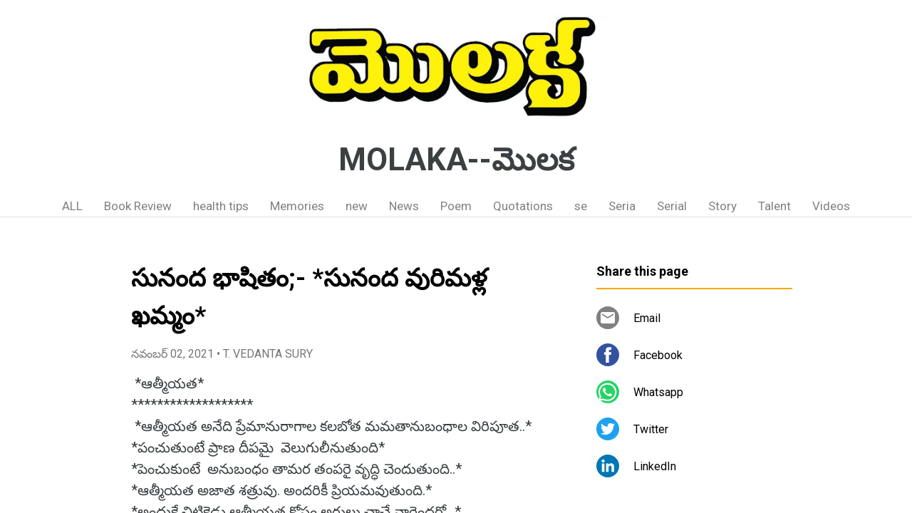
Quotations (523, 206)
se (580, 206)
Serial (672, 206)
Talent (774, 206)
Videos (831, 206)
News (404, 206)
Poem (456, 206)
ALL (72, 206)
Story (722, 206)
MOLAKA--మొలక (456, 159)
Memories (297, 206)
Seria (622, 206)
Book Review (138, 206)
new (357, 206)
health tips (221, 206)
